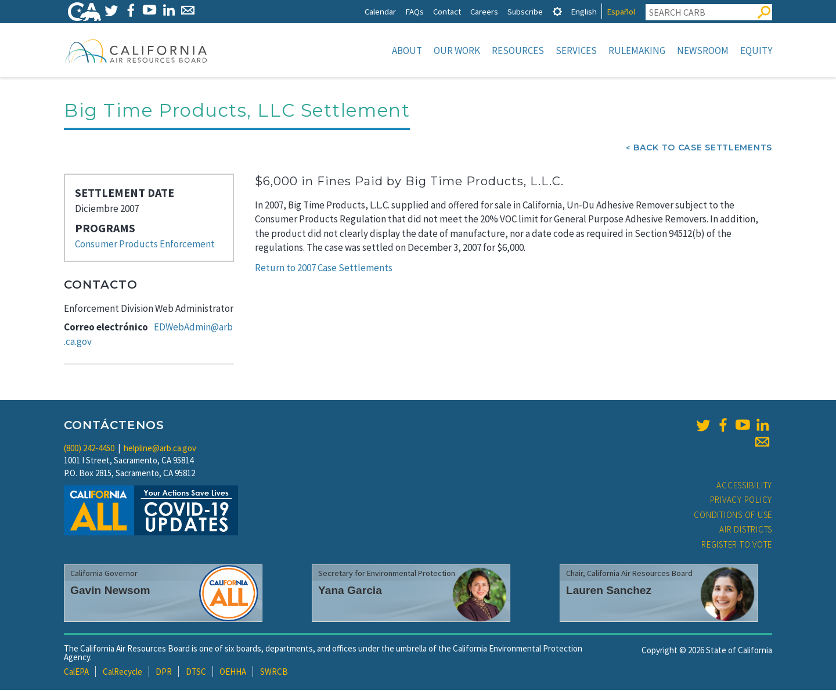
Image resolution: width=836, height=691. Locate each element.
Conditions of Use (733, 515)
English (584, 11)
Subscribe (525, 11)
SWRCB (274, 672)
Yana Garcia (350, 591)
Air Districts (745, 530)
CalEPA (76, 672)
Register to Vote (736, 545)
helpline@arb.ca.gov (160, 449)
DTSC (196, 672)
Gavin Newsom (110, 591)
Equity (756, 50)
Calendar (380, 11)
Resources (518, 50)
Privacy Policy (741, 500)
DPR (164, 672)
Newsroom (703, 50)
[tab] (557, 11)
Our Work (457, 50)
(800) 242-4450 (89, 449)
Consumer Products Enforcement (145, 245)
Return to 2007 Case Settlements (323, 268)
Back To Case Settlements (702, 148)
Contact (447, 11)
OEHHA (232, 672)
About (407, 50)
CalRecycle (122, 672)
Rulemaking (636, 50)
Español (621, 11)
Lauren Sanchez (608, 591)
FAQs (414, 11)
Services (576, 50)
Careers (484, 11)
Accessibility (744, 486)
